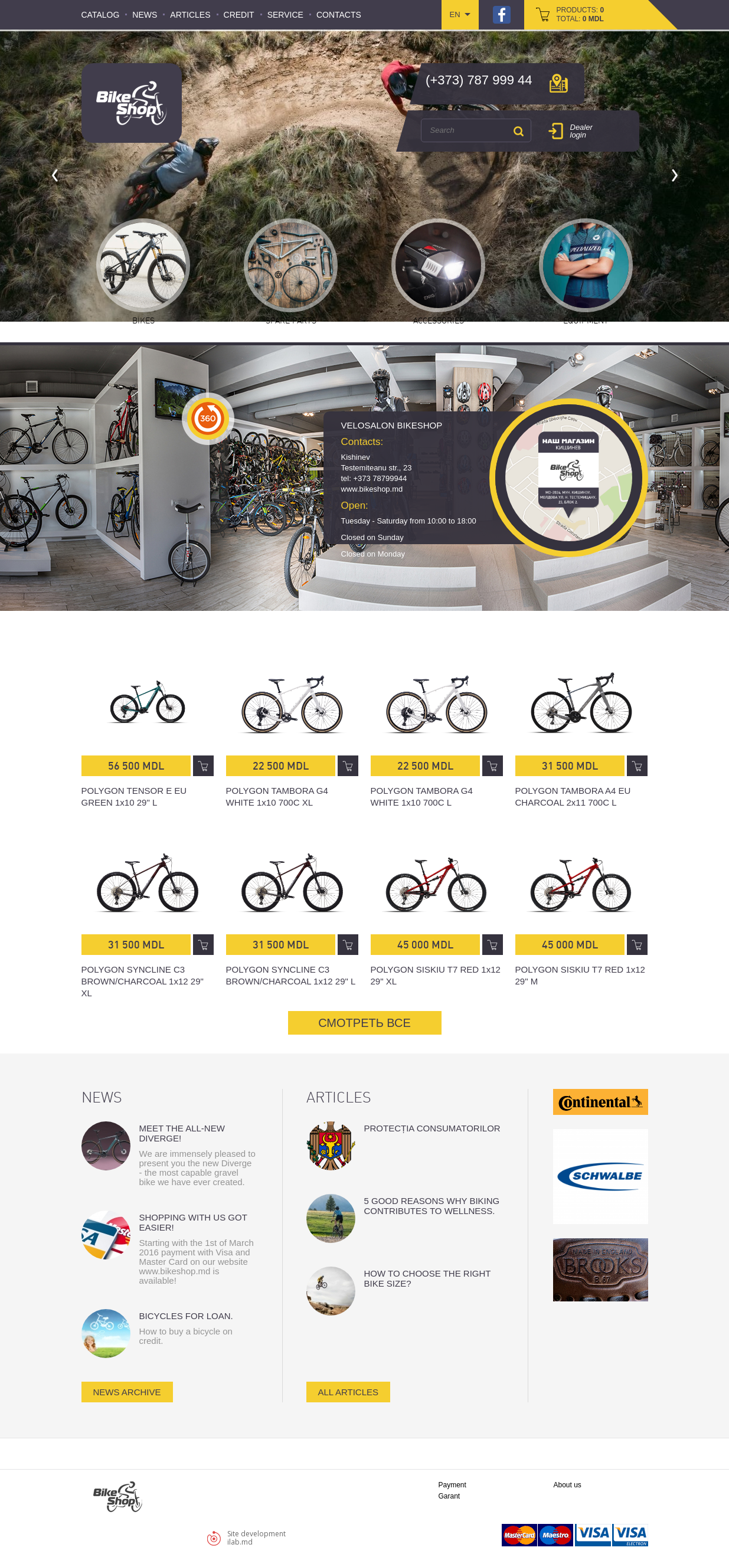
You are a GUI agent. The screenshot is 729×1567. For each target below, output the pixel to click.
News (144, 14)
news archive (127, 1392)
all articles (348, 1392)
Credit (239, 14)
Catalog (100, 14)
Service (285, 14)
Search (519, 131)
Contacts (338, 14)
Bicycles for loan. (186, 1316)
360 (208, 418)
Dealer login (581, 131)
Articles (190, 14)
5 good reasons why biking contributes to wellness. (432, 1206)
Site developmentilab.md (256, 1538)
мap (559, 83)
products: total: (580, 14)
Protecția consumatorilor (432, 1128)
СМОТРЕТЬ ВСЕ (364, 1022)
